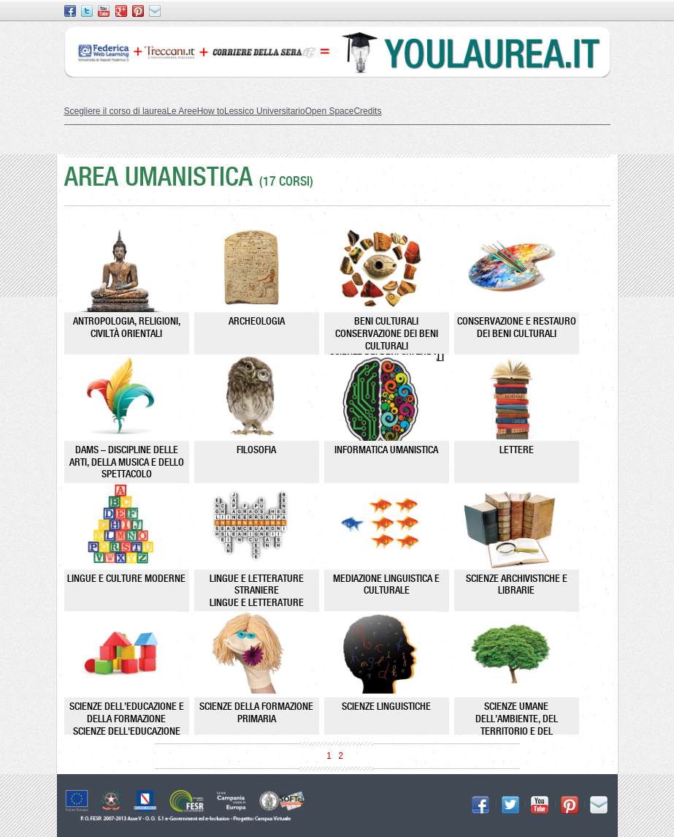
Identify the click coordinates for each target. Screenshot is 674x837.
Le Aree (181, 111)
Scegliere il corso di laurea (115, 111)
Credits (367, 111)
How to (210, 111)
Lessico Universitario (264, 111)
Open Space (329, 111)
